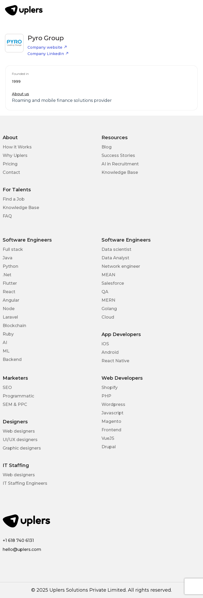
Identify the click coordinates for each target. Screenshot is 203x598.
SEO (7, 387)
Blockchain (14, 325)
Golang (109, 308)
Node (9, 308)
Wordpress (113, 404)
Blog (107, 147)
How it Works (17, 147)
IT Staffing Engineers (25, 483)
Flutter (10, 283)
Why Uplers (15, 155)
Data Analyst (115, 257)
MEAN (108, 274)
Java (7, 257)
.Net (7, 274)
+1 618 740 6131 (18, 540)
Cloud (108, 317)
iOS (105, 343)
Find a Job (14, 199)
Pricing (10, 163)
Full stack (13, 249)
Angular (11, 300)
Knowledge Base (120, 172)
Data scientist (116, 249)
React (9, 291)
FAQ (7, 216)
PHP (106, 395)
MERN (108, 300)
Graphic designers (22, 448)
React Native (115, 360)
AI (5, 342)
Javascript (112, 412)
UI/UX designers (20, 439)
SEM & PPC (15, 404)
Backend (12, 359)
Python (10, 266)
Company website (47, 47)
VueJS (108, 438)
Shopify (110, 387)
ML (6, 351)
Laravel (10, 317)
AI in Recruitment (120, 163)
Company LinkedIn (48, 53)
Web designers (19, 431)
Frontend (111, 429)
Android (110, 352)
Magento (111, 421)
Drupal (109, 446)
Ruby (8, 334)
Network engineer (121, 266)
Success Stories (118, 155)
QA (105, 291)
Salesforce (113, 283)
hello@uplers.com (22, 549)
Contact (11, 172)
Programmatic (18, 395)
